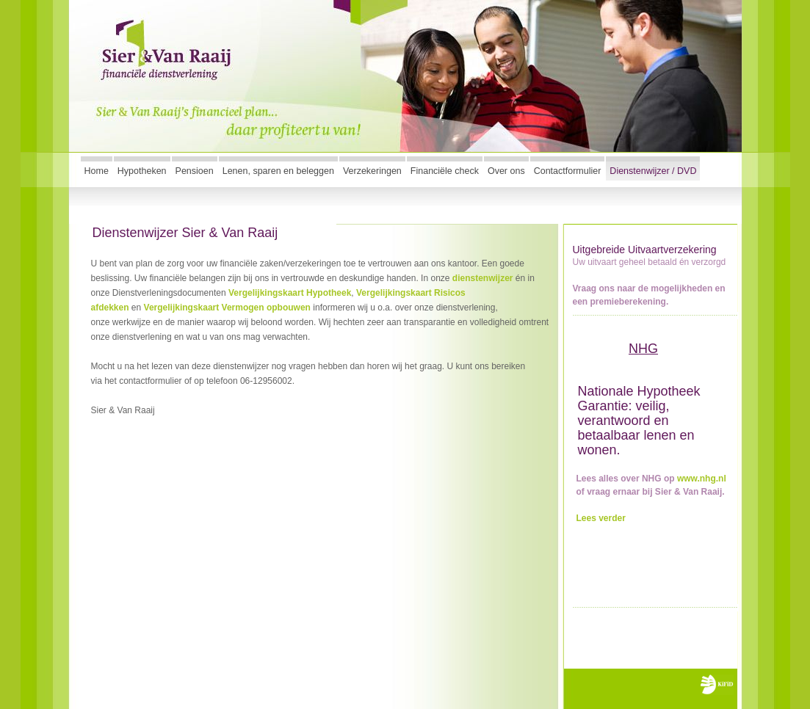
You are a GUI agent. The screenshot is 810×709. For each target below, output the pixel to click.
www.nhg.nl (701, 478)
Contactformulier (567, 171)
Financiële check (445, 171)
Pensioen (195, 171)
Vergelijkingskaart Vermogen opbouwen (227, 307)
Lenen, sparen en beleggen (278, 171)
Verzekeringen (372, 171)
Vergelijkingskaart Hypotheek (289, 293)
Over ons (506, 171)
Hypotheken (142, 171)
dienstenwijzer (482, 278)
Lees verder (601, 518)
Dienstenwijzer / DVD (653, 171)
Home (96, 171)
